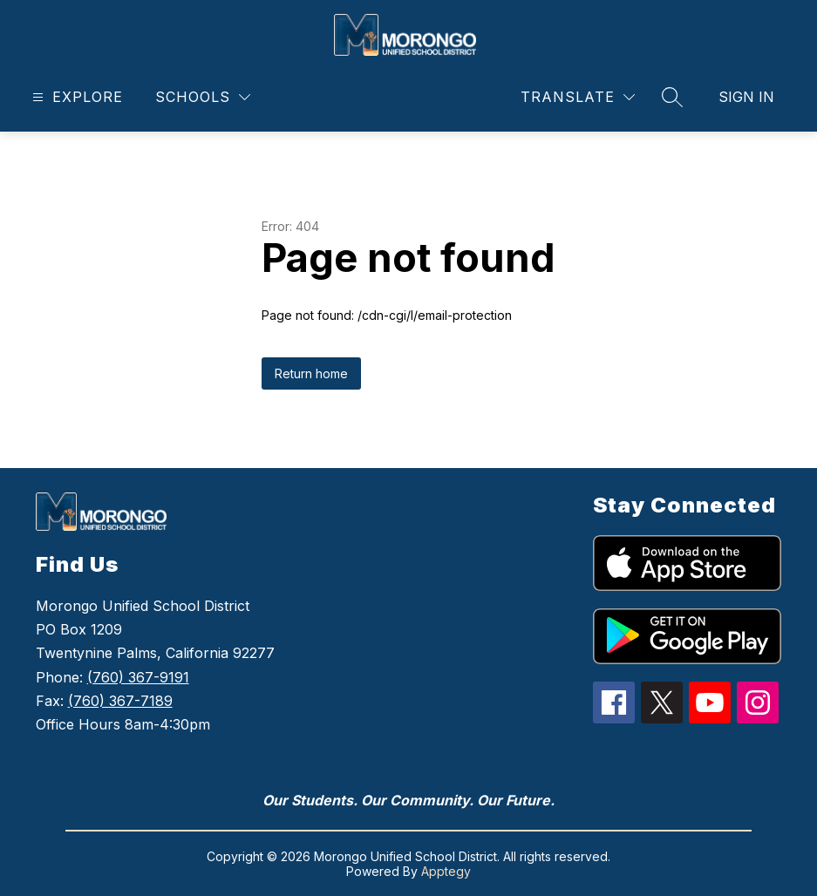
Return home (311, 373)
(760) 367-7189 (120, 700)
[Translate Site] (577, 97)
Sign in (746, 96)
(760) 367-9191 (138, 677)
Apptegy (446, 871)
